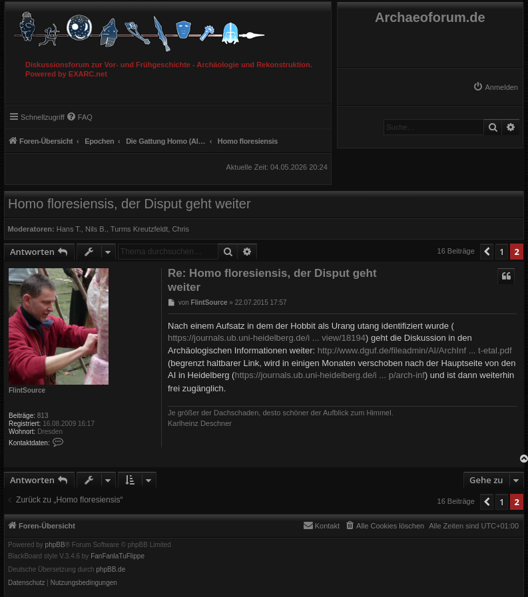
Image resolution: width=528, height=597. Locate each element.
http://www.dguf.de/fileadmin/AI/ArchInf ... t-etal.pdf (415, 350)
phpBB (55, 545)
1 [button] (501, 252)
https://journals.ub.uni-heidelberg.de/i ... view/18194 (267, 338)
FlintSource (27, 390)
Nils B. (96, 229)
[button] (486, 252)
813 (43, 415)
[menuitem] (495, 87)
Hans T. (69, 229)
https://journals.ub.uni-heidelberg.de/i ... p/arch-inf (329, 375)
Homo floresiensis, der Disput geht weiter (129, 203)
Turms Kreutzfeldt (139, 229)
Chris (180, 229)
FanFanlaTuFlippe (117, 556)
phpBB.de (110, 569)
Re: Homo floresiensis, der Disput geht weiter (272, 280)
